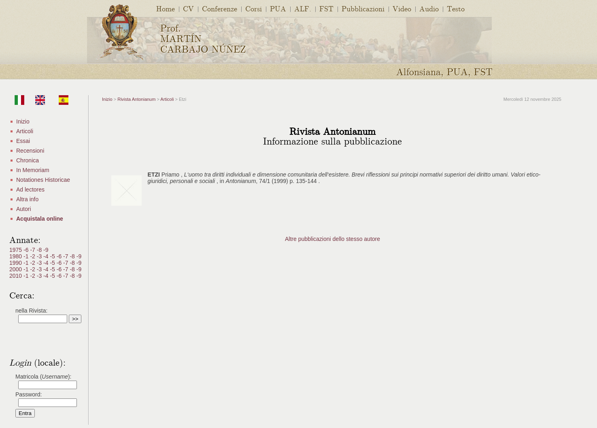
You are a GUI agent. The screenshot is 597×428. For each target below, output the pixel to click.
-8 (40, 250)
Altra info (27, 199)
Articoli (24, 131)
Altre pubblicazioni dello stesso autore (332, 239)
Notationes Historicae (43, 180)
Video (402, 8)
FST (326, 8)
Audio (429, 8)
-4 (46, 256)
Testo (456, 8)
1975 (16, 250)
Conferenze (219, 8)
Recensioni (30, 150)
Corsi (253, 8)
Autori (23, 209)
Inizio (23, 121)
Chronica (27, 160)
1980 (16, 256)
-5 (53, 256)
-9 (45, 250)
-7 (33, 250)
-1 (26, 256)
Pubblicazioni (363, 8)
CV (188, 8)
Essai (23, 141)
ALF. (302, 8)
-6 (26, 250)
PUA (278, 8)
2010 (16, 276)
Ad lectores (30, 189)
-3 (40, 256)
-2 (33, 256)
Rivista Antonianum (136, 99)
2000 (16, 269)
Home (165, 8)
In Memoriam (32, 170)
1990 (16, 263)
